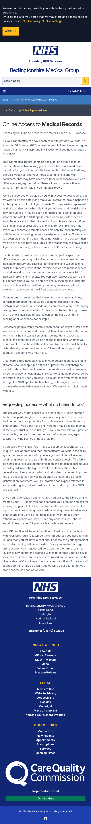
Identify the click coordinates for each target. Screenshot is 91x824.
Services (45, 748)
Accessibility (45, 697)
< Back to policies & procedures (27, 110)
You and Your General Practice (45, 714)
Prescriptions (45, 744)
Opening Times (45, 752)
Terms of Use (45, 689)
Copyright (45, 706)
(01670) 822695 (53, 630)
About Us (45, 651)
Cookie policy (31, 21)
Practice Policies (45, 672)
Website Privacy (45, 693)
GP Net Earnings (45, 655)
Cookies (45, 702)
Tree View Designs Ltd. (40, 811)
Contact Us (45, 731)
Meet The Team (45, 659)
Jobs (45, 663)
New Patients (45, 735)
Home (5, 100)
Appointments (45, 740)
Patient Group (45, 668)
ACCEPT (10, 31)
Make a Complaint (45, 710)
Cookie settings (52, 21)
